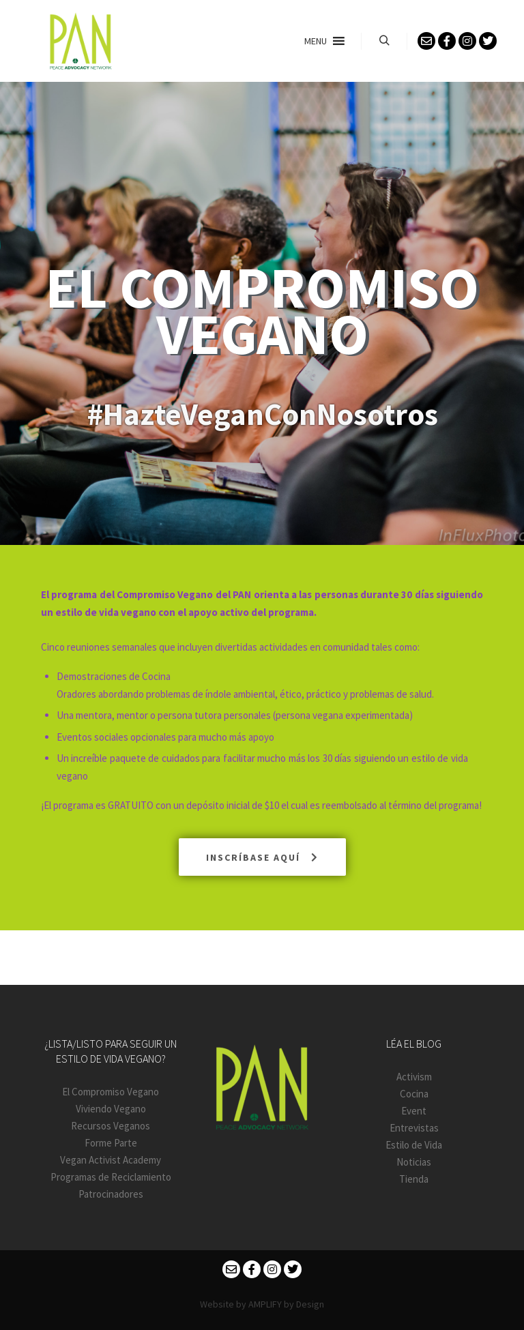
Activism (414, 1076)
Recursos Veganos (110, 1125)
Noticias (413, 1161)
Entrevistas (414, 1127)
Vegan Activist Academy (110, 1159)
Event (413, 1110)
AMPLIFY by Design (286, 1304)
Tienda (413, 1178)
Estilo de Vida (413, 1144)
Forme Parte (111, 1142)
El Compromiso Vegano (110, 1091)
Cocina (414, 1093)
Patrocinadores (110, 1193)
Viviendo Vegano (111, 1108)
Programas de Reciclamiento (110, 1176)
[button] (315, 41)
